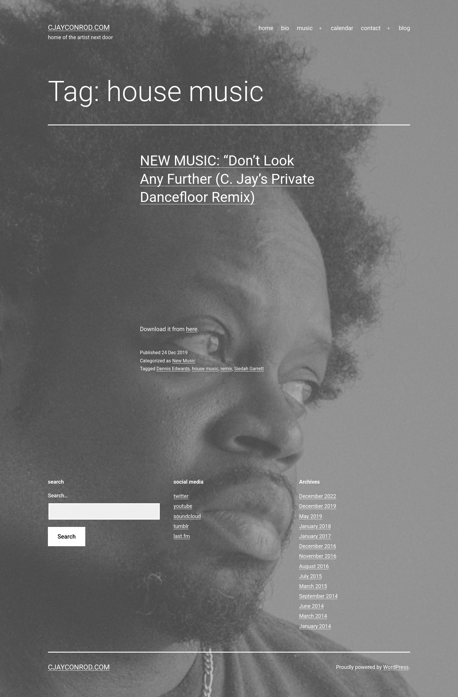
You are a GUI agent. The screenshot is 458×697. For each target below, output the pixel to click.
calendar (342, 28)
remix (226, 368)
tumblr (181, 526)
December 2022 (317, 496)
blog (404, 28)
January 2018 (315, 526)
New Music (183, 361)
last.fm (182, 536)
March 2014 (313, 616)
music (305, 28)
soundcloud (187, 516)
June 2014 (311, 606)
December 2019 (317, 506)
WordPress (396, 667)
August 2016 (314, 566)
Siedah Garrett (249, 368)
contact (371, 28)
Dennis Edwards (173, 368)
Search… (58, 495)
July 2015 (310, 576)
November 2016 (317, 556)
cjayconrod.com (79, 27)
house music (205, 368)
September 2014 (318, 596)
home (266, 28)
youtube (183, 506)
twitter (181, 496)
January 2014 (315, 626)
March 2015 (313, 586)
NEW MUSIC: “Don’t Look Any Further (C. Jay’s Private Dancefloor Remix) (227, 178)
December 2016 (317, 546)
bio (285, 28)
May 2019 (310, 516)
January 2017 (315, 536)
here (191, 329)
